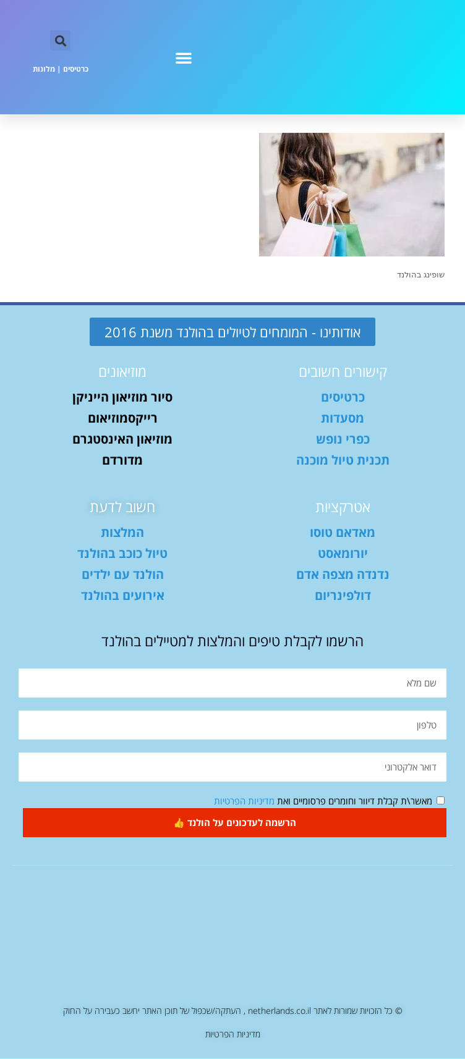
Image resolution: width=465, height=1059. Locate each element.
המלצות (122, 533)
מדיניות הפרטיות (244, 801)
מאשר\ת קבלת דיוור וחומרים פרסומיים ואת (323, 801)
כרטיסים (75, 69)
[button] (184, 57)
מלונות (44, 69)
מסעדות (342, 418)
